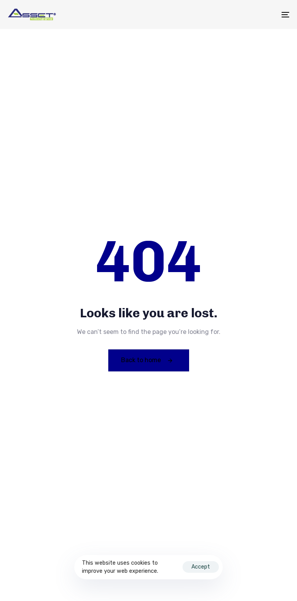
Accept (200, 567)
